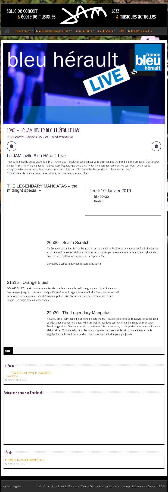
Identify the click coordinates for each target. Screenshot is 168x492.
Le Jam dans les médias (140, 31)
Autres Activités (84, 31)
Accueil (7, 30)
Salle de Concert (22, 31)
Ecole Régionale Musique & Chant (53, 31)
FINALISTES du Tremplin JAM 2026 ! (28, 374)
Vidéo (121, 31)
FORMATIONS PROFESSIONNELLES (24, 459)
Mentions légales (11, 486)
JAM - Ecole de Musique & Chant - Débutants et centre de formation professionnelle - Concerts (104, 486)
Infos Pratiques (105, 31)
